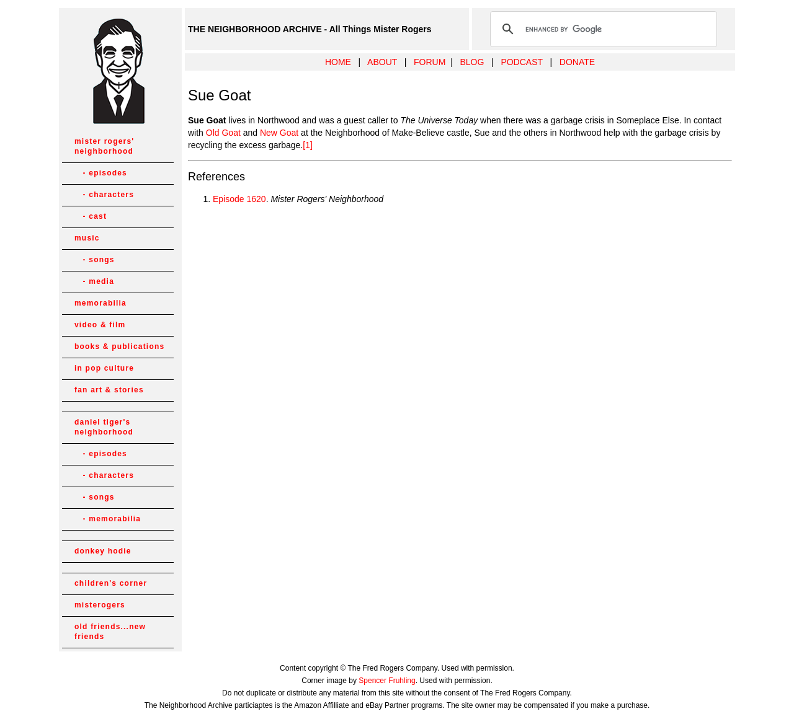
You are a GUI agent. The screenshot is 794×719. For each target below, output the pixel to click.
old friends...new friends (110, 631)
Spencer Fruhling (387, 680)
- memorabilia (107, 518)
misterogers (99, 605)
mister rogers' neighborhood (104, 146)
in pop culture (104, 368)
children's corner (110, 583)
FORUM (429, 62)
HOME (338, 62)
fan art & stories (109, 390)
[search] (601, 29)
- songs (94, 259)
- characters (104, 194)
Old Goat (223, 133)
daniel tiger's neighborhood (103, 427)
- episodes (100, 173)
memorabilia (100, 303)
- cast (90, 216)
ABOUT (382, 62)
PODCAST (521, 62)
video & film (99, 324)
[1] (308, 145)
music (87, 238)
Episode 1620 (239, 199)
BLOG (472, 62)
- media (94, 281)
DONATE (577, 62)
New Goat (279, 133)
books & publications (119, 346)
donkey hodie (103, 551)
